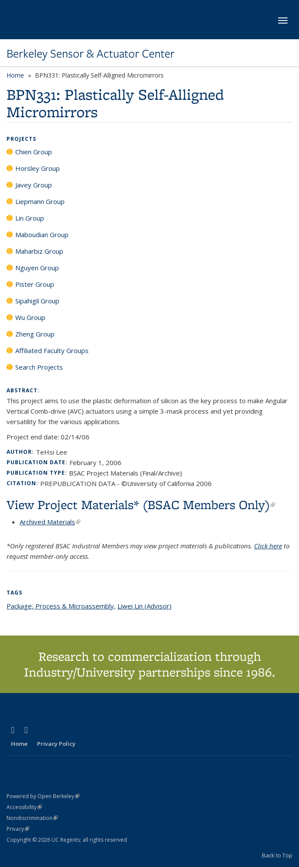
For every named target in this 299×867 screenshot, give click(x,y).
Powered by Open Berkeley (43, 796)
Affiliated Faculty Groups (52, 350)
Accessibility (24, 807)
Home (15, 75)
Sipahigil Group (37, 300)
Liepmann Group (40, 201)
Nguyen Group (37, 267)
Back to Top (277, 855)
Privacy (18, 829)
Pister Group (34, 284)
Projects (21, 139)
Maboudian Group (42, 234)
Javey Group (33, 184)
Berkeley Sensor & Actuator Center (91, 53)
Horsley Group (37, 168)
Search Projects (39, 367)
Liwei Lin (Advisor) (144, 606)
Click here (268, 545)
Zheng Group (35, 334)
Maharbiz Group (39, 251)
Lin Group (29, 218)
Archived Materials (50, 521)
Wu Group (30, 317)
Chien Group (33, 151)
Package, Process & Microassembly (60, 606)
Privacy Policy (56, 744)
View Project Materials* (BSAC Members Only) (141, 504)
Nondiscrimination (32, 818)
